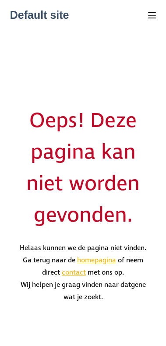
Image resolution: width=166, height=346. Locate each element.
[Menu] (152, 15)
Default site (39, 15)
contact (74, 272)
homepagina (96, 260)
